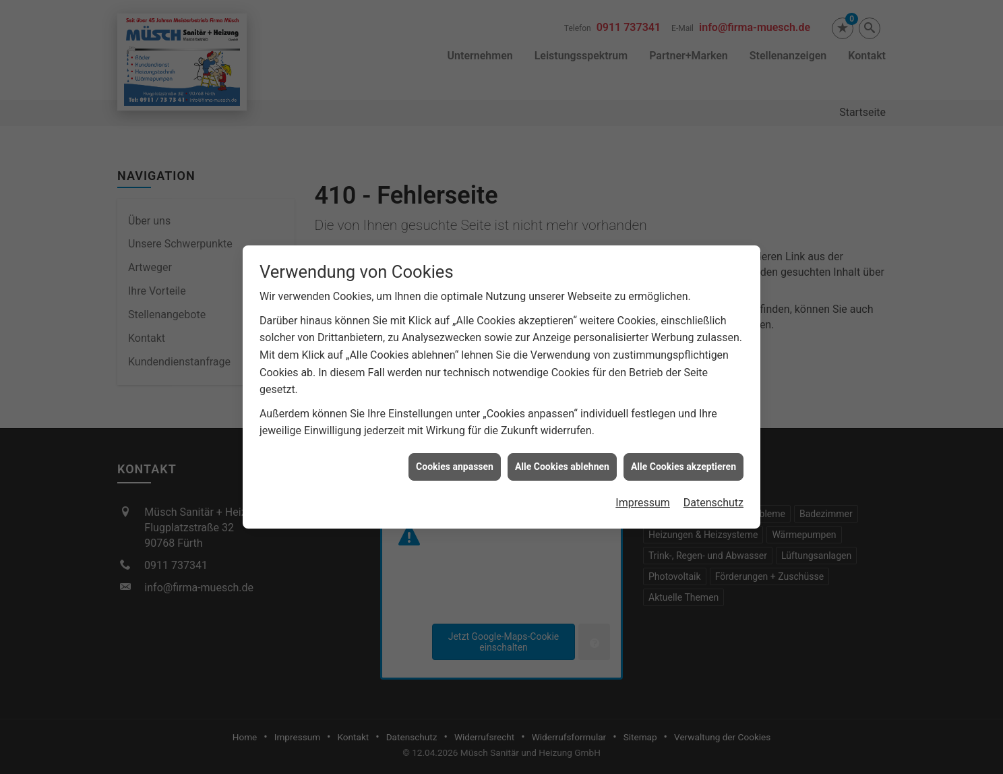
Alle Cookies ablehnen (562, 461)
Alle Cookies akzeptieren (683, 461)
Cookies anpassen (454, 461)
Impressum (642, 497)
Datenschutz (713, 497)
